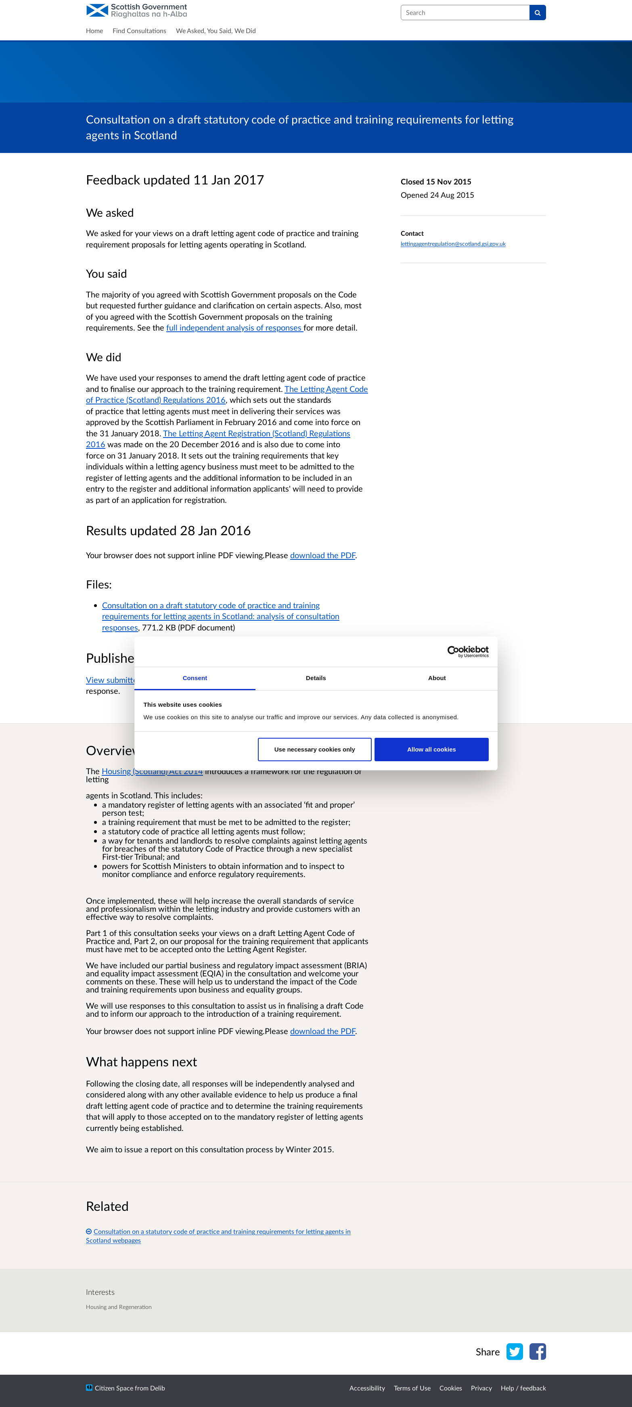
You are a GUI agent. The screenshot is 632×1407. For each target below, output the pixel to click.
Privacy (481, 1388)
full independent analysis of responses (234, 327)
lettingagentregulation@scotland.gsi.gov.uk (453, 243)
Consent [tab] (195, 677)
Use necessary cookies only (314, 749)
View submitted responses (133, 680)
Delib (157, 1388)
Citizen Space (114, 1388)
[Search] (537, 12)
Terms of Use (412, 1388)
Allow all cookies (431, 749)
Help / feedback (523, 1388)
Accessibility (367, 1388)
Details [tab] (316, 677)
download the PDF (322, 555)
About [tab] (437, 677)
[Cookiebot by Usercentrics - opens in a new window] (453, 652)
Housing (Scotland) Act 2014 (152, 771)
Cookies (450, 1388)
